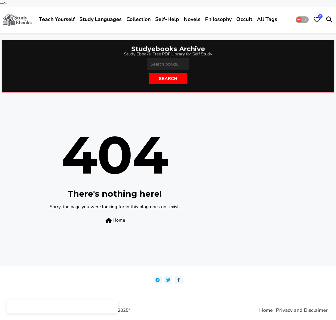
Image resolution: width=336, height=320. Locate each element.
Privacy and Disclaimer (302, 310)
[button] (302, 19)
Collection (138, 19)
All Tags (267, 19)
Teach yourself (57, 19)
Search (168, 78)
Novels (192, 19)
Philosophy (218, 19)
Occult (244, 19)
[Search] (168, 64)
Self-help (167, 19)
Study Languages (100, 19)
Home (115, 221)
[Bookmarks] (317, 19)
